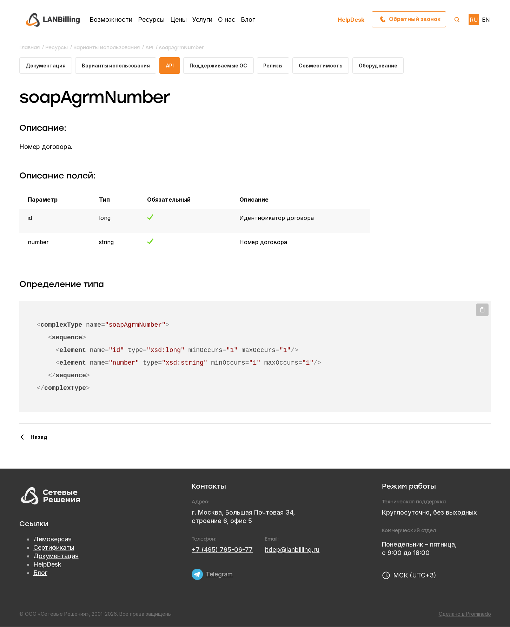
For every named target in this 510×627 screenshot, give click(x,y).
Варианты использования (116, 65)
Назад (39, 437)
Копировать (482, 310)
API (170, 65)
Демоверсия (52, 539)
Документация (46, 65)
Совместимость (324, 65)
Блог (248, 19)
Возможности (111, 19)
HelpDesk (351, 19)
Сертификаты (54, 547)
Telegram (219, 573)
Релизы (276, 65)
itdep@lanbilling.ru (292, 550)
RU (474, 19)
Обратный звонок (414, 19)
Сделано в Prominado (465, 614)
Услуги (202, 19)
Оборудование (381, 65)
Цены (178, 19)
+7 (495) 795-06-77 (222, 550)
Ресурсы (151, 19)
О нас (226, 19)
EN (486, 19)
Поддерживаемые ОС (220, 65)
